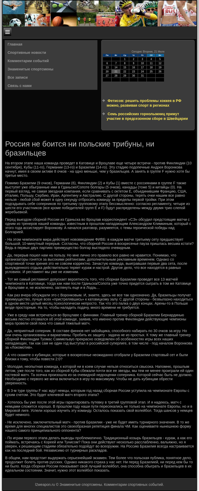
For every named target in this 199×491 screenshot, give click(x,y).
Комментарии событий (28, 61)
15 (124, 67)
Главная (15, 44)
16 (133, 67)
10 (142, 63)
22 (124, 71)
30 (133, 75)
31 (142, 75)
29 (124, 75)
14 (116, 67)
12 (160, 63)
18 (151, 67)
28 (116, 75)
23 (133, 71)
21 (116, 71)
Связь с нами (20, 86)
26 (160, 71)
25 (151, 71)
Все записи (18, 77)
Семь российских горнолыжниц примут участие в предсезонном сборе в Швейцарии (147, 116)
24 (142, 71)
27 (107, 75)
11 (151, 63)
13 (107, 67)
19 (160, 67)
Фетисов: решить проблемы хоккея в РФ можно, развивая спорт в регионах (143, 103)
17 (142, 67)
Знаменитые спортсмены (30, 69)
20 (107, 71)
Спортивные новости (27, 52)
